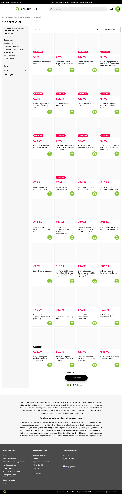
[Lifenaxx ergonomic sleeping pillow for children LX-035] (65, 43)
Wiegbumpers (9, 59)
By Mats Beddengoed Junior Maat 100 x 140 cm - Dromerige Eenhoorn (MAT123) (87, 274)
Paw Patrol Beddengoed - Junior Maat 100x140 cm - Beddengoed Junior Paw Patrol (65, 274)
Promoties (7, 483)
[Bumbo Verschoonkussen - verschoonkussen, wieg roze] (65, 296)
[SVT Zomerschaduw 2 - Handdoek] (65, 85)
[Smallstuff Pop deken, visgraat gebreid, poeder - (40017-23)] (43, 296)
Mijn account (5, 2)
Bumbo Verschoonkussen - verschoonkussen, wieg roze (65, 317)
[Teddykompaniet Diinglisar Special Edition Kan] (43, 209)
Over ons (66, 455)
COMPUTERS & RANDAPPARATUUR (14, 462)
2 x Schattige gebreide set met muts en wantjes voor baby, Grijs (109, 147)
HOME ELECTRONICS (9, 459)
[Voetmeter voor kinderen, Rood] (43, 43)
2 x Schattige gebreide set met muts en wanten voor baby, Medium (65, 147)
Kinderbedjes (8, 52)
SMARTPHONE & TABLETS (11, 468)
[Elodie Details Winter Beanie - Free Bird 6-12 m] (43, 169)
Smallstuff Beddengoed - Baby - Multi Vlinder (42, 146)
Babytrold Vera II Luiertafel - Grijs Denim (108, 272)
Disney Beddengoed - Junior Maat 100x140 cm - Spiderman (65, 359)
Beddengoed (8, 43)
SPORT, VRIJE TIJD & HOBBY (12, 471)
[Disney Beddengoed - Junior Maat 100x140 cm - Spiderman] (65, 338)
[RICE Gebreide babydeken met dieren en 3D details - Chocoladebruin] (65, 209)
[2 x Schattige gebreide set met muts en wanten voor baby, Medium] (65, 127)
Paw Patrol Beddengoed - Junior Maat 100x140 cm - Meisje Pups (87, 359)
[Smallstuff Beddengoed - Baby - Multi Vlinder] (43, 127)
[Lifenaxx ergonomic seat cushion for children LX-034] (43, 85)
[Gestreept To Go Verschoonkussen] (65, 169)
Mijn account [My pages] (37, 473)
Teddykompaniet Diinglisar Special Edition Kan (42, 229)
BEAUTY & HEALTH (9, 480)
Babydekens (8, 34)
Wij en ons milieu (69, 459)
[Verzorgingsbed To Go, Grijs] (87, 85)
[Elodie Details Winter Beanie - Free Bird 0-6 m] (87, 127)
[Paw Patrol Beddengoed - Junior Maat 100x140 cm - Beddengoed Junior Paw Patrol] (65, 253)
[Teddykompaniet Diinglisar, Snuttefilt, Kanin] (110, 169)
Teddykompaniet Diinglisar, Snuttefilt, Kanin (109, 188)
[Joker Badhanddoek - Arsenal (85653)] (87, 169)
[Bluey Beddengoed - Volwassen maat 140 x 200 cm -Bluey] (43, 338)
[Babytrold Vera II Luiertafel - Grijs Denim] (110, 253)
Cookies (36, 468)
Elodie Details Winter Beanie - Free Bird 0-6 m (86, 146)
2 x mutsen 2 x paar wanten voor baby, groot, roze (109, 105)
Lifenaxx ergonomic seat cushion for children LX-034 (42, 105)
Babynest (7, 37)
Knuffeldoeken (9, 56)
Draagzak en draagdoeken (14, 49)
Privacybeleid (38, 465)
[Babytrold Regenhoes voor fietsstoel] (110, 296)
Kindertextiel (38, 17)
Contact (35, 459)
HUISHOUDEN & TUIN (9, 465)
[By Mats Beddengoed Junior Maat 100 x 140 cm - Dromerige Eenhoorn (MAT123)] (87, 253)
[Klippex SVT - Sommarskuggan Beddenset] (87, 296)
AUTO (4, 455)
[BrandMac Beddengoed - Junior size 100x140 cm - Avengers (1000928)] (87, 209)
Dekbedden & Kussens (12, 46)
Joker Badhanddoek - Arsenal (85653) (86, 188)
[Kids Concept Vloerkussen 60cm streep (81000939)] (110, 209)
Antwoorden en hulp (40, 455)
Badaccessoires (9, 40)
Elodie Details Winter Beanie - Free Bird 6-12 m (42, 188)
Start (3, 17)
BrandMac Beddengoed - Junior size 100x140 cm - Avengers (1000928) (87, 229)
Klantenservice (16, 2)
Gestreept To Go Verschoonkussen (62, 188)
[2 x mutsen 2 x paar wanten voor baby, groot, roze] (110, 85)
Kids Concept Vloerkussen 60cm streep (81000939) (109, 228)
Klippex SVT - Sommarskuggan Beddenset (84, 317)
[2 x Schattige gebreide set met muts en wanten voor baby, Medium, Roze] (110, 43)
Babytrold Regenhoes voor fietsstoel (108, 316)
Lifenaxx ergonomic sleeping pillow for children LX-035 (65, 64)
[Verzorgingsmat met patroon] (87, 43)
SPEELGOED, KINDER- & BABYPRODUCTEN (19, 17)
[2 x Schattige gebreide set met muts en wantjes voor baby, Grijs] (110, 127)
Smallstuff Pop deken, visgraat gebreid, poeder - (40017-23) (42, 317)
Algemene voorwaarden (42, 462)
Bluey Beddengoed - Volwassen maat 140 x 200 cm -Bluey (41, 359)
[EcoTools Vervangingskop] (43, 253)
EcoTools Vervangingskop (42, 271)
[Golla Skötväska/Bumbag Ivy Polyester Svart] (110, 338)
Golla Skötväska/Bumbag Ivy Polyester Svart (109, 358)
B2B (64, 462)
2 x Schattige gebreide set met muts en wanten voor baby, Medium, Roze (109, 64)
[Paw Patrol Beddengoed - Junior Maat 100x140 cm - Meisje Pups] (87, 338)
